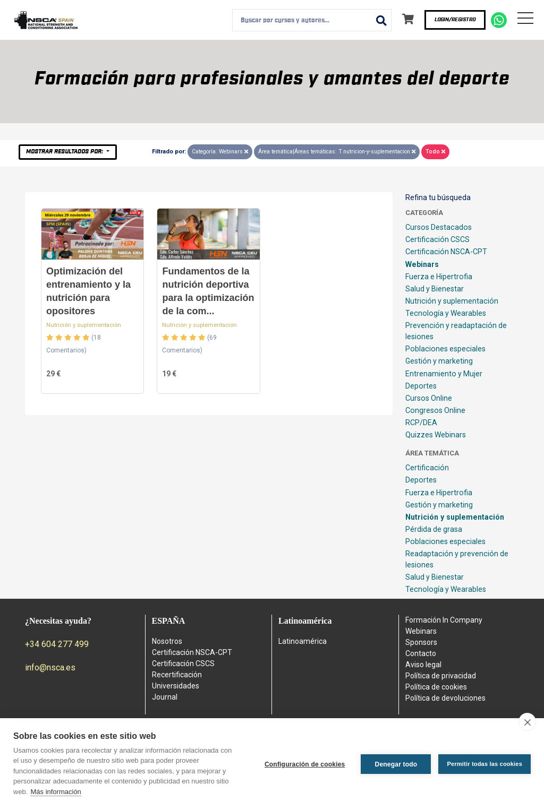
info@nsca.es (50, 667)
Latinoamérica (302, 641)
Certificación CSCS (437, 239)
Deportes (421, 386)
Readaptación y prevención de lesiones (456, 559)
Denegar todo (396, 764)
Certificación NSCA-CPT (446, 251)
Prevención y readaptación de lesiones (456, 331)
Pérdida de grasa (433, 529)
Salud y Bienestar (434, 289)
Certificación (427, 467)
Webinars (422, 264)
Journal (164, 697)
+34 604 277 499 (57, 644)
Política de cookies (436, 687)
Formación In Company (443, 620)
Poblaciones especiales (445, 348)
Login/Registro (455, 19)
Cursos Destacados (438, 227)
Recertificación (177, 674)
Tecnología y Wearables (445, 313)
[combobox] (312, 20)
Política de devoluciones (445, 698)
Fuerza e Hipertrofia (438, 276)
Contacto (420, 653)
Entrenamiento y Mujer (443, 373)
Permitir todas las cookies (484, 764)
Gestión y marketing (439, 361)
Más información (55, 792)
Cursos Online (428, 398)
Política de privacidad (440, 675)
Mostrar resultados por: (65, 151)
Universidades (175, 686)
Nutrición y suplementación (83, 325)
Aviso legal (423, 664)
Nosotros (167, 641)
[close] (527, 722)
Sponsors (421, 642)
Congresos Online (435, 410)
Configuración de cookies (305, 764)
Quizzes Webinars (435, 434)
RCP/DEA (421, 422)
